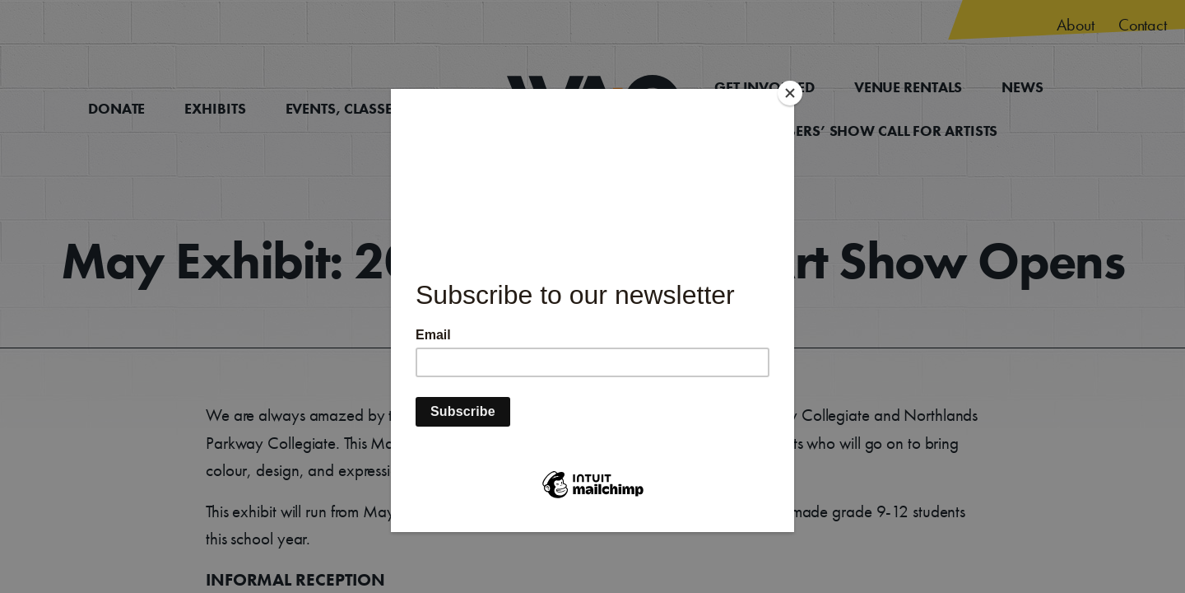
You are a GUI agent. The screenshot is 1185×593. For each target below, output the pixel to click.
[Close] (790, 93)
